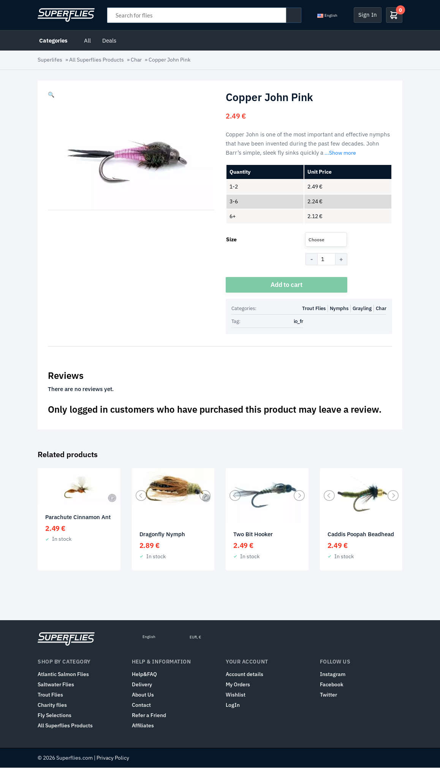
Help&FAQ (144, 674)
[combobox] (326, 239)
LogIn (233, 705)
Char (136, 59)
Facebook (331, 684)
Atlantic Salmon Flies (63, 674)
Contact (141, 705)
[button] (51, 94)
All (87, 40)
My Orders (238, 684)
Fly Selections (54, 715)
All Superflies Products (96, 59)
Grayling (362, 308)
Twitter (328, 695)
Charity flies (52, 705)
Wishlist (235, 695)
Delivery (142, 684)
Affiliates (143, 725)
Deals (109, 40)
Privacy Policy (113, 758)
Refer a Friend (149, 715)
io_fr (298, 321)
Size (231, 239)
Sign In (367, 14)
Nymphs (339, 308)
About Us (143, 695)
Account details (244, 674)
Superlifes (50, 59)
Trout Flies (314, 308)
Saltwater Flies (56, 684)
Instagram (332, 674)
